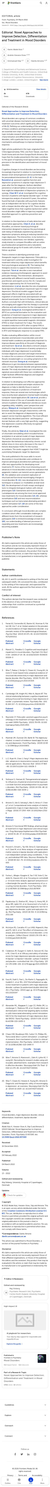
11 (19, 480)
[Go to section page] (25, 1360)
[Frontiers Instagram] (35, 1454)
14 (34, 496)
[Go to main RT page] (25, 1378)
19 (13, 519)
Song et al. (16, 310)
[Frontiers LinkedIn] (28, 1454)
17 (20, 504)
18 (23, 504)
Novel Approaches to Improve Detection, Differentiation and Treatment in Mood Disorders (24, 112)
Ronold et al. (8, 180)
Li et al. (18, 286)
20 (3, 521)
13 (14, 490)
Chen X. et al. (29, 224)
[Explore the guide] (15, 1344)
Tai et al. (15, 270)
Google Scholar (37, 642)
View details (41, 89)
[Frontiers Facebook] (15, 1454)
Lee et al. (34, 397)
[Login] (46, 3)
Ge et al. (18, 346)
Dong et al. (23, 361)
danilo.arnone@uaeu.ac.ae (14, 1236)
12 (3, 485)
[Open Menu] (3, 3)
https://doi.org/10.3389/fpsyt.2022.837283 (28, 25)
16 (16, 498)
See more (44, 80)
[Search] (41, 3)
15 (37, 496)
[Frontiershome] (14, 3)
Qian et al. (24, 431)
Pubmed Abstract (10, 642)
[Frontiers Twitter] (21, 1454)
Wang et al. (14, 408)
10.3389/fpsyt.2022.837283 (14, 1137)
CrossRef (27, 642)
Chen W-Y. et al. (16, 193)
